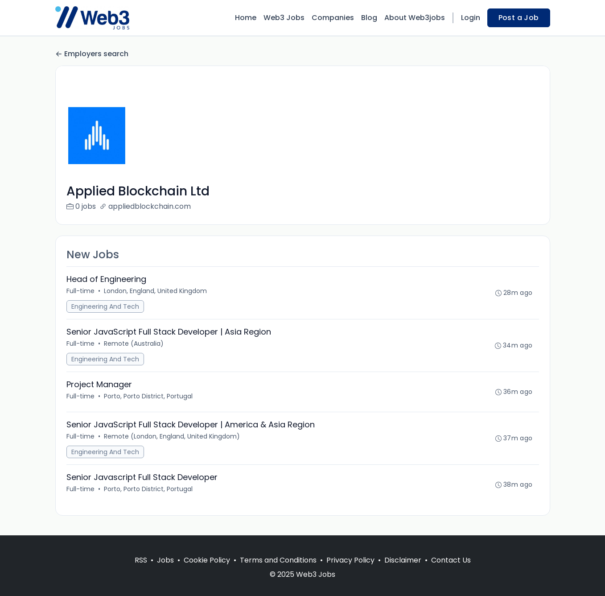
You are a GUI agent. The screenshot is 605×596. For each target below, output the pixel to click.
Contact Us (451, 560)
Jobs (165, 560)
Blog (369, 17)
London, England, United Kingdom (155, 290)
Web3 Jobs (284, 17)
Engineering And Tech (105, 306)
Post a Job (518, 17)
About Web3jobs (414, 17)
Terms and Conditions (278, 560)
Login (470, 17)
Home (245, 17)
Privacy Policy (350, 560)
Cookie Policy (207, 560)
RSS (141, 560)
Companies (333, 17)
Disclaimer (402, 560)
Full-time (80, 290)
